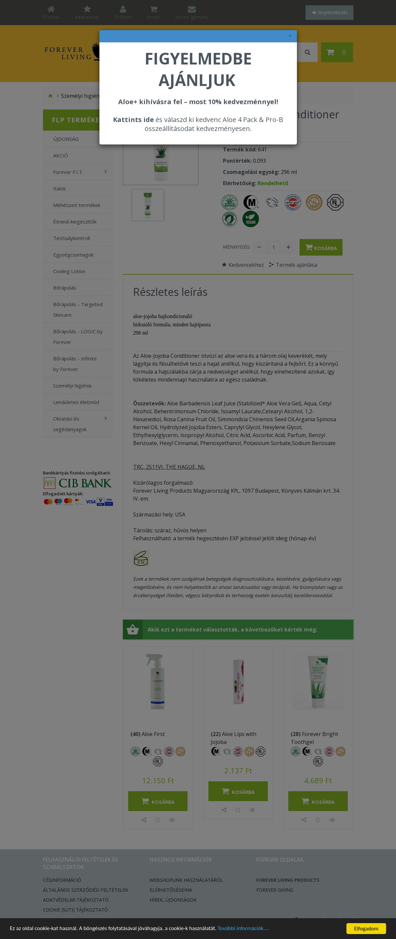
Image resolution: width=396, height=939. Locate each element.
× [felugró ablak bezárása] (290, 35)
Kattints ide (133, 119)
